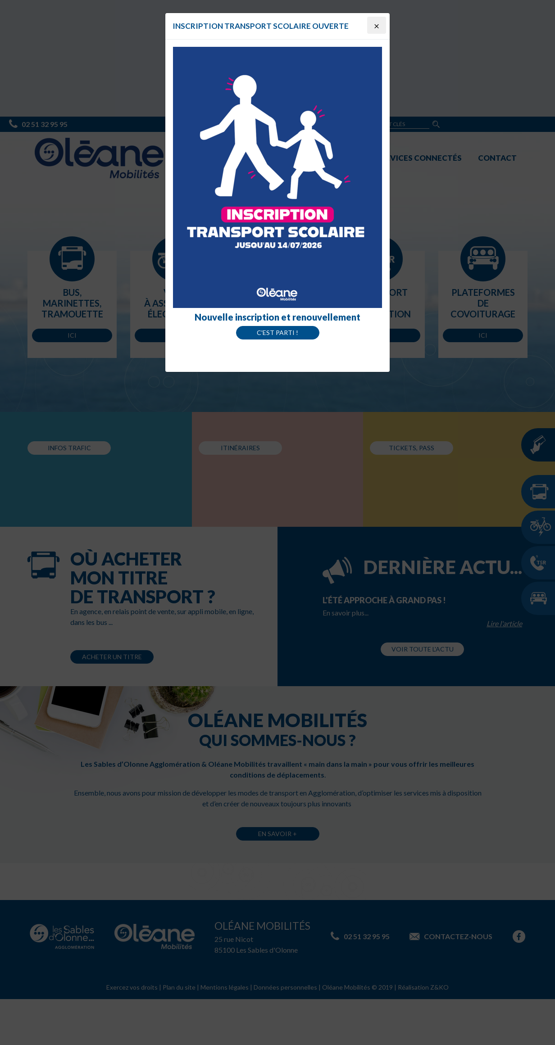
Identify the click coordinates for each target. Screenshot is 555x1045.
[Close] (376, 25)
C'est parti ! (277, 332)
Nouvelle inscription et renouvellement (277, 317)
